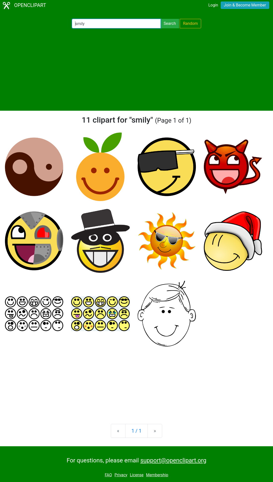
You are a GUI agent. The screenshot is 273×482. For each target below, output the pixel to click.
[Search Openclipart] (116, 23)
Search (170, 23)
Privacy (121, 475)
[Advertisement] (136, 69)
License (137, 475)
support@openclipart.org (173, 460)
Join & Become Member (245, 5)
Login (213, 5)
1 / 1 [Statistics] (136, 431)
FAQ (108, 475)
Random (190, 23)
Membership (157, 475)
